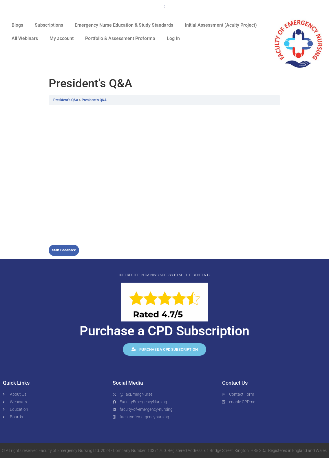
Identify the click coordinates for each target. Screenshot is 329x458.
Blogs (17, 25)
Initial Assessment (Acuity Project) (221, 25)
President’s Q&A (66, 100)
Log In (173, 38)
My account (62, 38)
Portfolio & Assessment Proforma (120, 38)
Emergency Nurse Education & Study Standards (124, 25)
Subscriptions (49, 25)
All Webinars (25, 38)
